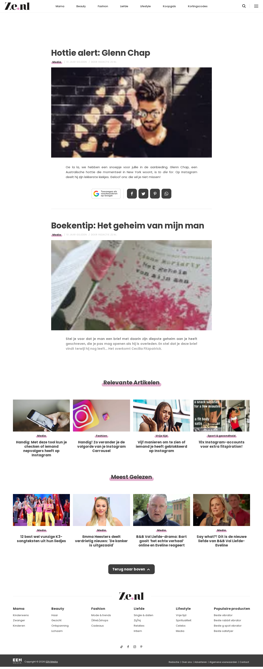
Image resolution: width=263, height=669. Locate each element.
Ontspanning (60, 626)
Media (56, 62)
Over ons (187, 662)
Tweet (143, 194)
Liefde (124, 6)
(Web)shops (99, 620)
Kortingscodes (198, 6)
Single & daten (143, 615)
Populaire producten (232, 608)
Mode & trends (101, 615)
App (166, 194)
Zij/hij (137, 620)
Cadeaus (97, 626)
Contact (244, 662)
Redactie (174, 662)
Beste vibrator (223, 615)
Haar (54, 615)
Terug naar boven (128, 569)
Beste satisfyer (223, 631)
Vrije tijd (181, 615)
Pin (155, 194)
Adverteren (200, 662)
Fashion (103, 6)
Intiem (138, 631)
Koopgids (169, 6)
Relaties (139, 626)
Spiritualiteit (183, 620)
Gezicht (56, 620)
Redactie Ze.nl (107, 62)
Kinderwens (21, 615)
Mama (60, 6)
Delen (132, 194)
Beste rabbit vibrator (227, 620)
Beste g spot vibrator (228, 626)
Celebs (181, 626)
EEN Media (52, 661)
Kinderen (19, 626)
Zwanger (19, 620)
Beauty (81, 6)
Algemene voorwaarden (223, 662)
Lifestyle (145, 6)
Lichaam (57, 631)
